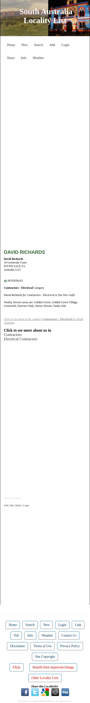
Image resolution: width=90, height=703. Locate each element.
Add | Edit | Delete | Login (16, 505)
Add (52, 45)
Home (11, 45)
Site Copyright (45, 656)
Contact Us (69, 635)
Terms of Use (43, 646)
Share (11, 58)
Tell (16, 635)
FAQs (16, 667)
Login (65, 45)
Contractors (13, 335)
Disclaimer (17, 646)
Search (38, 45)
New (24, 45)
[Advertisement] (45, 107)
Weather (38, 58)
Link (78, 625)
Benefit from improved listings (53, 667)
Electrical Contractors (20, 339)
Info (23, 58)
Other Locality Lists (45, 678)
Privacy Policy (70, 646)
